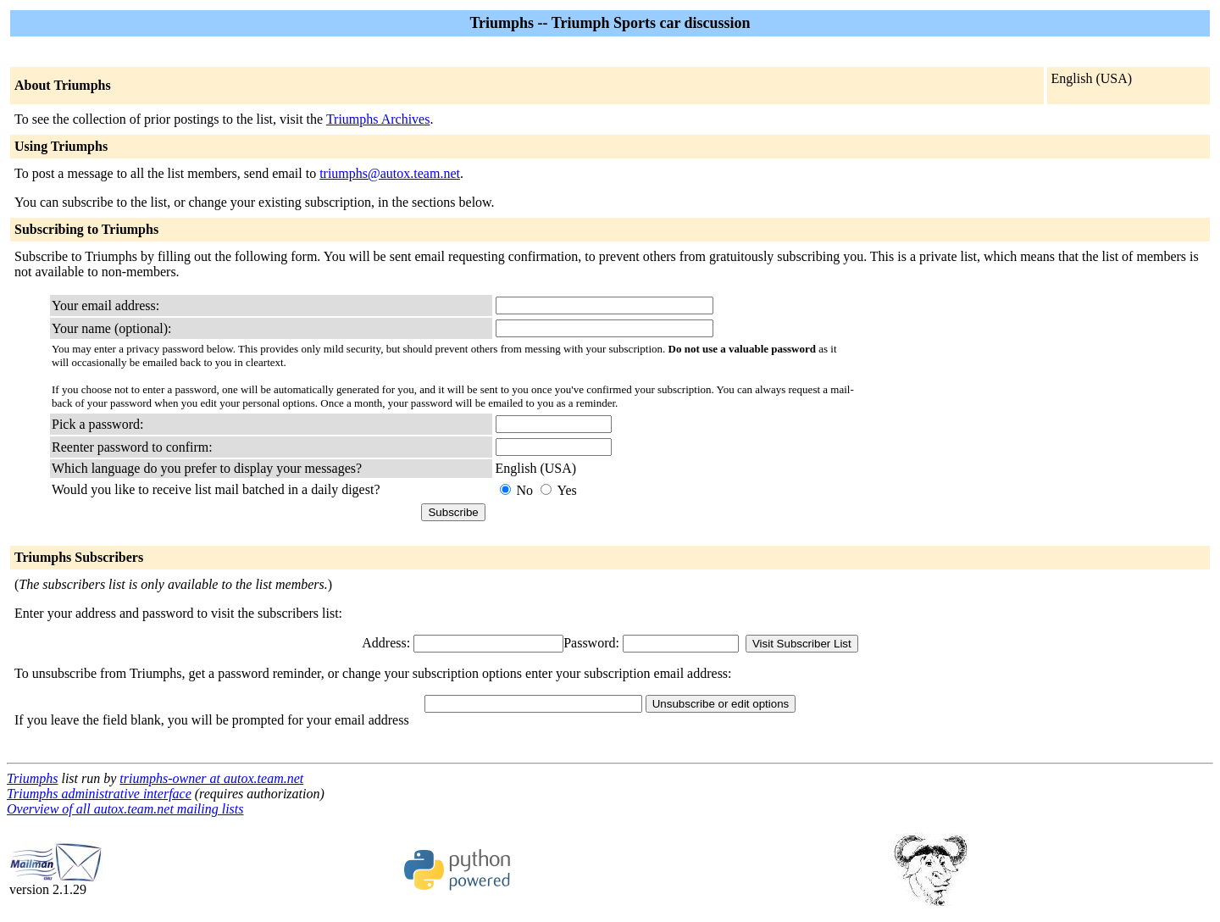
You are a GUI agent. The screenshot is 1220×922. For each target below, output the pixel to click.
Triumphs (32, 778)
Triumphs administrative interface (99, 793)
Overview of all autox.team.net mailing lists (125, 809)
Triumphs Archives (378, 119)
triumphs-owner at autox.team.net (211, 778)
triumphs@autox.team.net (389, 173)
